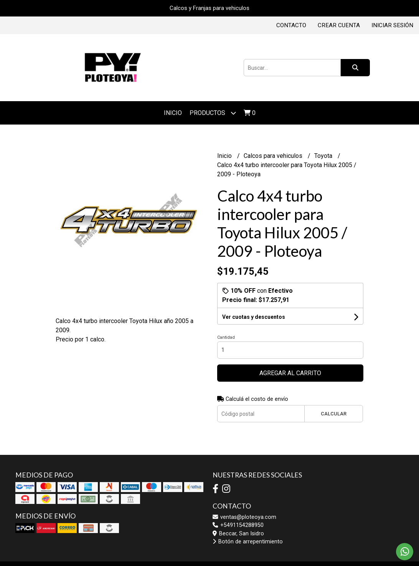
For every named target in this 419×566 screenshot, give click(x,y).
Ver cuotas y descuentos (253, 317)
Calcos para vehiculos (274, 155)
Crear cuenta (339, 25)
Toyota (324, 155)
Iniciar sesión (392, 25)
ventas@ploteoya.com (244, 517)
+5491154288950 (238, 525)
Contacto (291, 25)
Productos (213, 113)
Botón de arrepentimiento (248, 541)
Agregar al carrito (290, 373)
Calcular (333, 414)
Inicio (173, 112)
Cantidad (226, 337)
